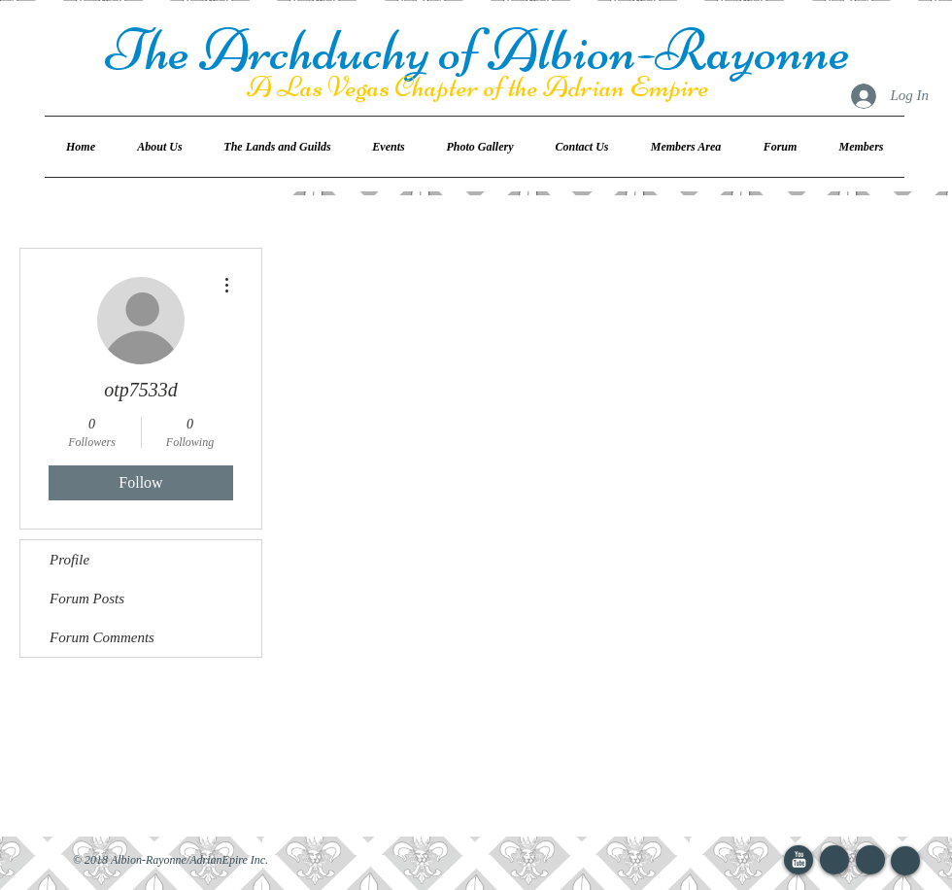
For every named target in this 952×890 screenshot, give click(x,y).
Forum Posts (87, 598)
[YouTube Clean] (799, 859)
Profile (69, 559)
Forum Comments (102, 637)
